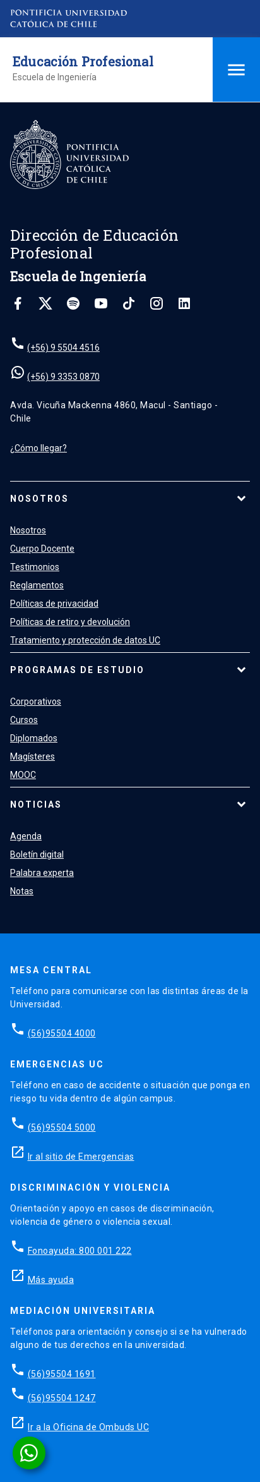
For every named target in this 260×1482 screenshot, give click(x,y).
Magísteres (32, 756)
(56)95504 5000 (62, 1127)
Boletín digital (37, 854)
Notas (21, 891)
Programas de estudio (77, 670)
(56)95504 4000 (62, 1033)
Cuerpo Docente (42, 549)
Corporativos (35, 701)
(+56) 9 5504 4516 (63, 348)
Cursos (24, 720)
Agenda (26, 836)
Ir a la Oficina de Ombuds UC (88, 1427)
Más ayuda (51, 1280)
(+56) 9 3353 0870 (63, 377)
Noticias (36, 804)
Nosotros (39, 499)
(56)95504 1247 (62, 1398)
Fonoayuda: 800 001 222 (80, 1251)
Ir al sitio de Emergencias (81, 1156)
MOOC (23, 775)
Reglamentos (37, 585)
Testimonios (34, 567)
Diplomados (33, 738)
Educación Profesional (83, 61)
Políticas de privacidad (54, 603)
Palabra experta (42, 873)
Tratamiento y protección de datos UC (85, 640)
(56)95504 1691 (62, 1374)
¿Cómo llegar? (38, 448)
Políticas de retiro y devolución (70, 622)
